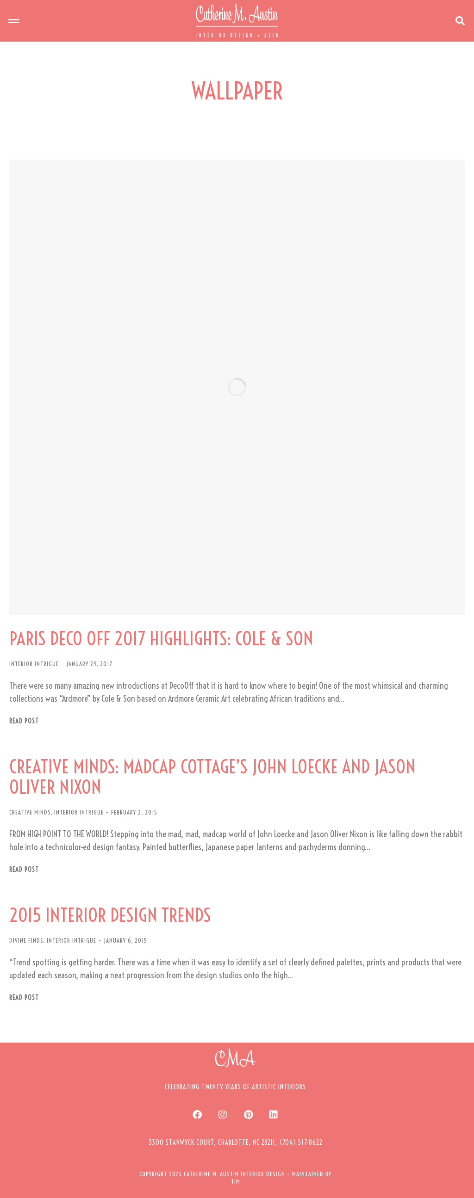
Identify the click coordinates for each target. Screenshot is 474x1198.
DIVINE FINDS (26, 940)
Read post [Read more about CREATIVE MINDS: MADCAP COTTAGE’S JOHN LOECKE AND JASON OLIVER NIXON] (24, 870)
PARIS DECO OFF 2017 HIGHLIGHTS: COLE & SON (161, 639)
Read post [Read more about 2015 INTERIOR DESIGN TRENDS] (24, 998)
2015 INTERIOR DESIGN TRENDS (110, 915)
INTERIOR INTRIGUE (34, 663)
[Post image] (237, 387)
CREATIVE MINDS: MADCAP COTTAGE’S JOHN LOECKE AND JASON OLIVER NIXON (212, 777)
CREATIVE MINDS (29, 812)
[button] (14, 21)
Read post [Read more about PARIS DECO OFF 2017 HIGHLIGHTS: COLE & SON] (24, 721)
